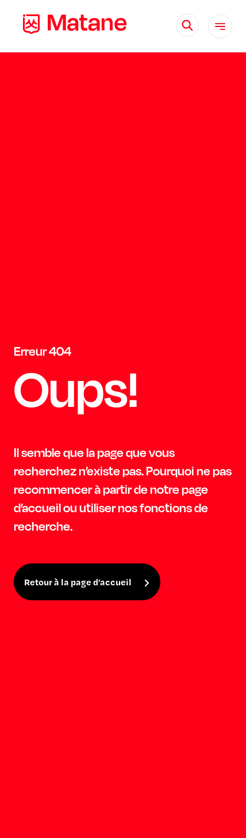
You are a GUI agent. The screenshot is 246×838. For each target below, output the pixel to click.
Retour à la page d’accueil (78, 582)
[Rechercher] (187, 25)
